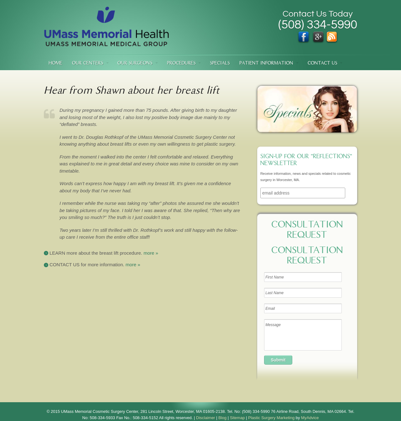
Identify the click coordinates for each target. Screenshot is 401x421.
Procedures (181, 63)
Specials (220, 63)
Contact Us (322, 63)
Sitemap (237, 417)
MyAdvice (310, 417)
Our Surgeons (134, 63)
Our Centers (87, 63)
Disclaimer (205, 417)
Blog (222, 417)
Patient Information (266, 63)
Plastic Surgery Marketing (271, 417)
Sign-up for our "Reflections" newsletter (306, 160)
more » (150, 253)
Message (303, 335)
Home (55, 63)
